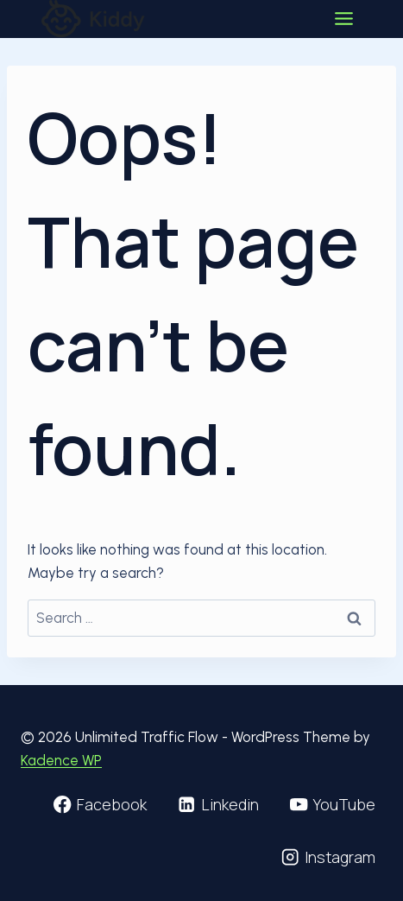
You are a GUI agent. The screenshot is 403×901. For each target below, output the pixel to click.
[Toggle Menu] (344, 18)
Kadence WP (61, 760)
